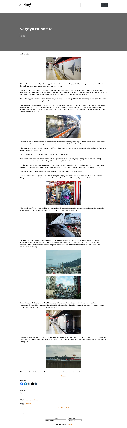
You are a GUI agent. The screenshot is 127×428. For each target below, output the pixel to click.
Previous (61, 407)
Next (67, 407)
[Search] (104, 5)
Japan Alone (33, 400)
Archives (71, 418)
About (21, 414)
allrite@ (25, 5)
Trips (56, 418)
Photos (63, 376)
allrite (71, 424)
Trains (28, 404)
